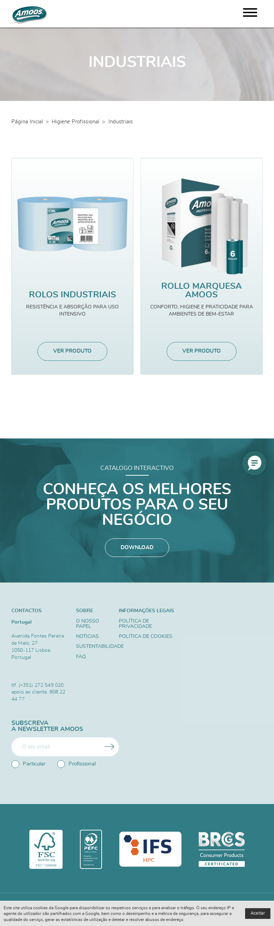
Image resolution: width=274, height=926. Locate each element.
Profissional (76, 764)
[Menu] (250, 13)
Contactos (26, 611)
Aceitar (257, 913)
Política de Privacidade (135, 624)
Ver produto (72, 351)
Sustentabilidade (94, 647)
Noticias (87, 636)
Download (137, 548)
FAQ (81, 657)
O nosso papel (87, 624)
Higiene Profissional (75, 121)
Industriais (120, 121)
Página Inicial (27, 121)
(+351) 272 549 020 (41, 685)
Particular (28, 764)
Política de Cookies (145, 636)
